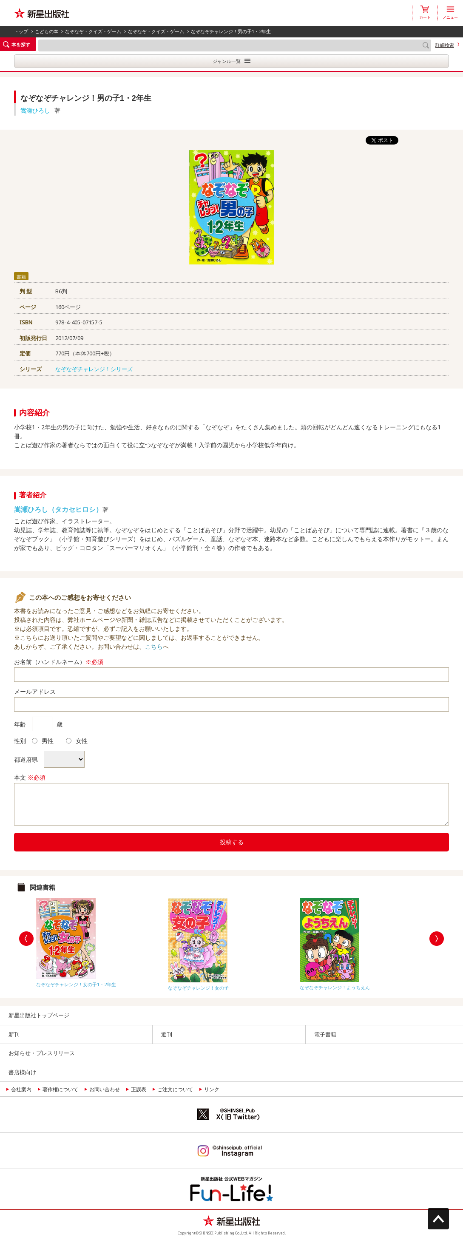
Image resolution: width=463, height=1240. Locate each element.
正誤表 (138, 1089)
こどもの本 (46, 31)
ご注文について (175, 1089)
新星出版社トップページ (39, 1015)
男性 (43, 741)
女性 (77, 741)
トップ (21, 31)
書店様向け (22, 1072)
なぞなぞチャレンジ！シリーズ (94, 369)
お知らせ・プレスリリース (42, 1053)
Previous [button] (26, 938)
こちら (154, 646)
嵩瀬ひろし (35, 110)
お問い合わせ (104, 1089)
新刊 (14, 1034)
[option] (100, 940)
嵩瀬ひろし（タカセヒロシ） (58, 509)
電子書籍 (325, 1034)
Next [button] (436, 938)
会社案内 (21, 1089)
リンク (211, 1089)
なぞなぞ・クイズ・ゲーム (93, 31)
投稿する (232, 842)
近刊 (166, 1034)
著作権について (60, 1089)
